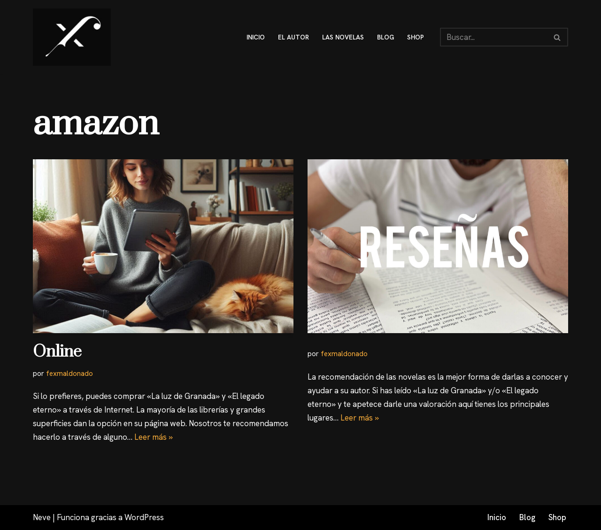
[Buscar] (493, 37)
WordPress (144, 517)
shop (415, 37)
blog (385, 37)
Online (57, 352)
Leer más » (153, 437)
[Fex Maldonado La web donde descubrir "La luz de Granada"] (72, 37)
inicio (256, 37)
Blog (527, 517)
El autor (293, 37)
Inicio (496, 517)
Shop (557, 517)
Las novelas (343, 37)
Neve (42, 517)
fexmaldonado (69, 373)
